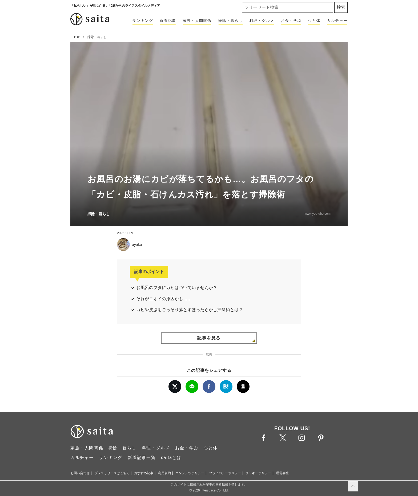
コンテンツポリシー (189, 473)
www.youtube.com (318, 214)
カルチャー (337, 20)
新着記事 (167, 20)
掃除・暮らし (230, 20)
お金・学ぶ (291, 20)
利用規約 (164, 473)
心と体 (314, 20)
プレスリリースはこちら (112, 473)
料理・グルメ (262, 20)
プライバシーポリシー (225, 473)
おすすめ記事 (143, 473)
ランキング (142, 20)
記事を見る (209, 338)
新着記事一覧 (142, 457)
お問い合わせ (80, 473)
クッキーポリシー (258, 473)
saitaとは (171, 457)
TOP (77, 37)
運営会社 (282, 473)
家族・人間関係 (197, 20)
